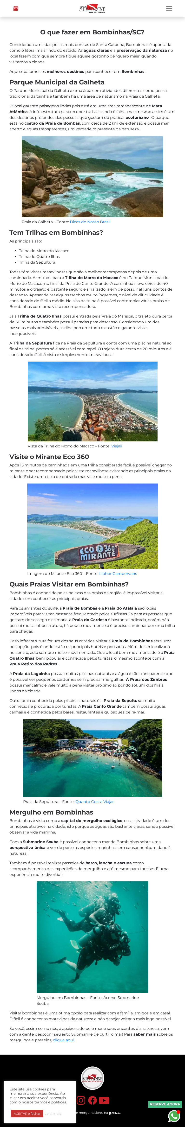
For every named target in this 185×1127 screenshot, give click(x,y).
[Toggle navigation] (169, 8)
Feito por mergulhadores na (92, 1113)
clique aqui (63, 1040)
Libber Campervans (118, 573)
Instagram (81, 1100)
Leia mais (52, 1113)
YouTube (104, 1100)
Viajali (116, 446)
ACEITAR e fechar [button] (27, 1113)
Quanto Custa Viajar (94, 801)
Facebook (92, 1100)
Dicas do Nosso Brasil (90, 222)
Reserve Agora (165, 1104)
